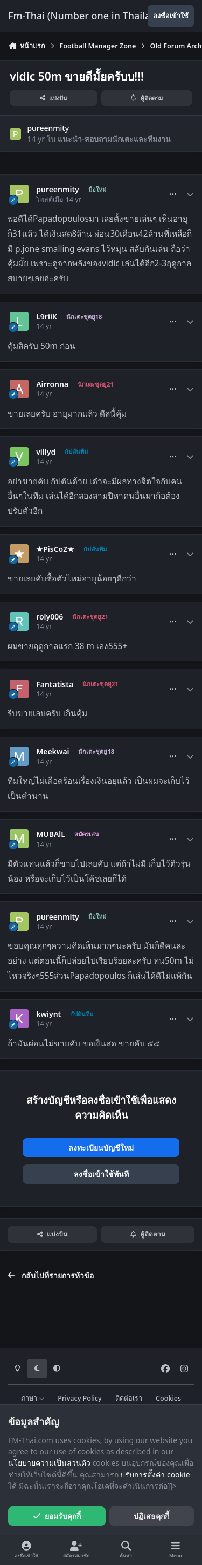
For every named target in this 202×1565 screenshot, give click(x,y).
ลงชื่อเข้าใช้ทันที (101, 1174)
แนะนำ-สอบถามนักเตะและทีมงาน (114, 139)
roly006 (49, 617)
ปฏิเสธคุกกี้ (151, 1516)
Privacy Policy (79, 1398)
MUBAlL (50, 834)
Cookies (168, 1398)
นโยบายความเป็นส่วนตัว (49, 1463)
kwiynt (48, 1014)
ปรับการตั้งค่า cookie (155, 1474)
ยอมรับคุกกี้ (57, 1516)
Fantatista (54, 684)
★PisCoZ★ (55, 549)
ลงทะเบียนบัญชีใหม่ (101, 1147)
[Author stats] (190, 194)
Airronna (52, 384)
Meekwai (52, 751)
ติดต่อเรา (128, 1398)
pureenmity (48, 128)
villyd (45, 452)
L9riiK (46, 317)
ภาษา (32, 1398)
